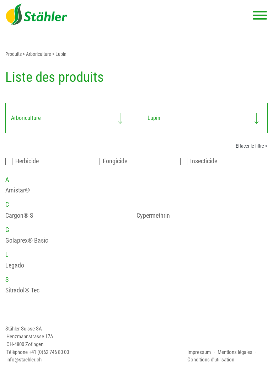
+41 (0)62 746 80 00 (49, 352)
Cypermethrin (153, 215)
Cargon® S (19, 215)
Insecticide (203, 161)
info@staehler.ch (24, 360)
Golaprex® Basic (26, 240)
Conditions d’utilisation (210, 360)
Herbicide (27, 161)
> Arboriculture (36, 54)
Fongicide (115, 161)
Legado (14, 265)
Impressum (199, 352)
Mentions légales (235, 352)
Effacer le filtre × (252, 146)
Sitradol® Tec (22, 290)
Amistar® (17, 190)
